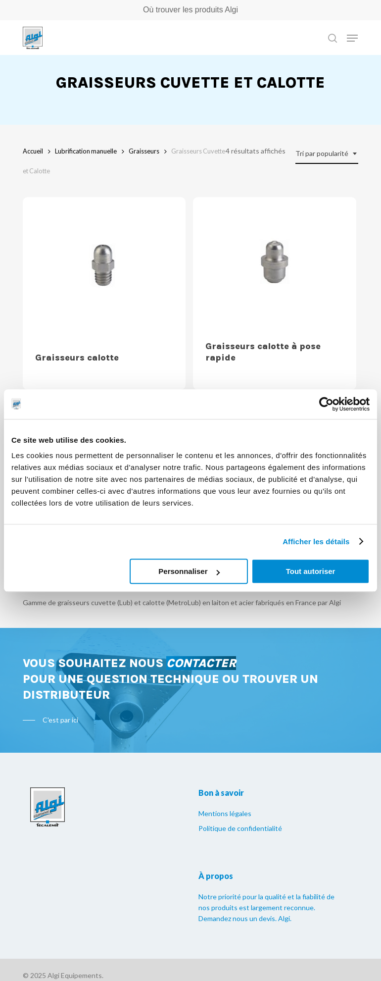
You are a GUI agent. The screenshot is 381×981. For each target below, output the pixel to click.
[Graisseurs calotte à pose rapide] (274, 262)
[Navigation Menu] (352, 38)
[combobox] (326, 153)
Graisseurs (144, 151)
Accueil (33, 151)
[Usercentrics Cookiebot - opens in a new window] (326, 404)
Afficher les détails (316, 541)
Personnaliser (188, 571)
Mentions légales (224, 813)
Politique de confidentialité (240, 828)
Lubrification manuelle (86, 151)
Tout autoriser (310, 571)
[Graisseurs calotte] (104, 268)
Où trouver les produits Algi (190, 9)
